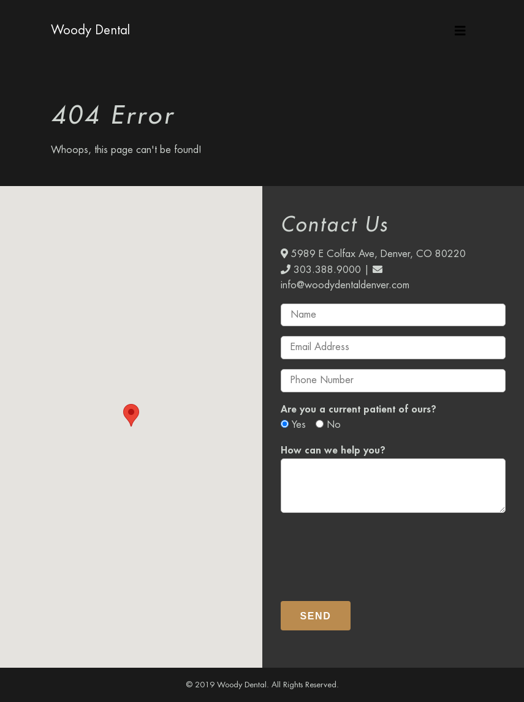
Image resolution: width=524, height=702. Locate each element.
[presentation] (374, 552)
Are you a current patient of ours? (358, 409)
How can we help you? (333, 450)
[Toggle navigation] (460, 30)
